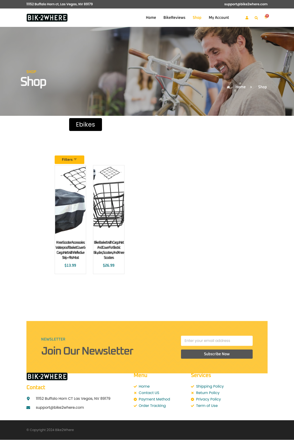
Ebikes (85, 124)
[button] (256, 18)
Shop (197, 18)
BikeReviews (175, 18)
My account (219, 18)
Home (151, 18)
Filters (70, 181)
